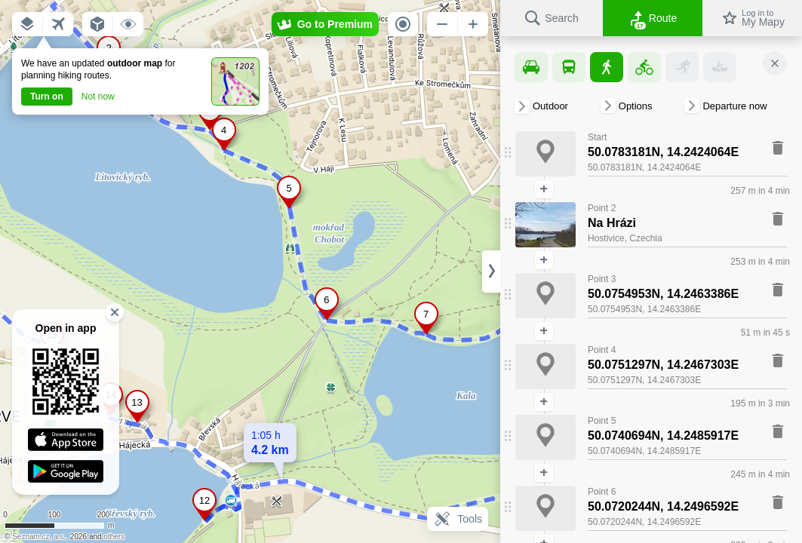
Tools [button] (457, 519)
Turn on (46, 96)
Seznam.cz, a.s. (39, 536)
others (113, 536)
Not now (98, 96)
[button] (27, 24)
